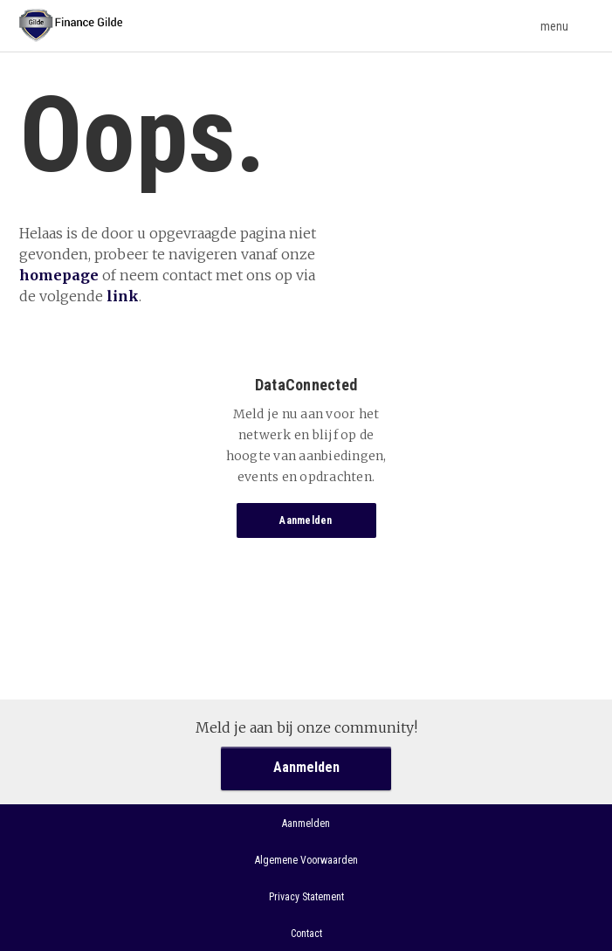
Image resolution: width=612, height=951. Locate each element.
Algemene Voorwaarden (306, 860)
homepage (59, 275)
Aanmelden (305, 520)
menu (566, 26)
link (123, 296)
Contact (306, 933)
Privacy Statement (306, 897)
